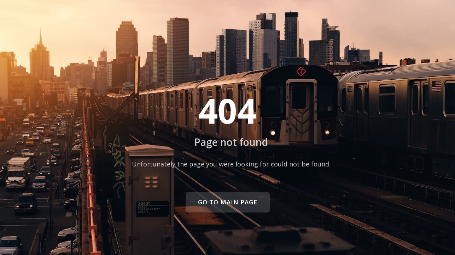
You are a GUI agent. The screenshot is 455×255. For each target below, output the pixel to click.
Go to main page (227, 202)
